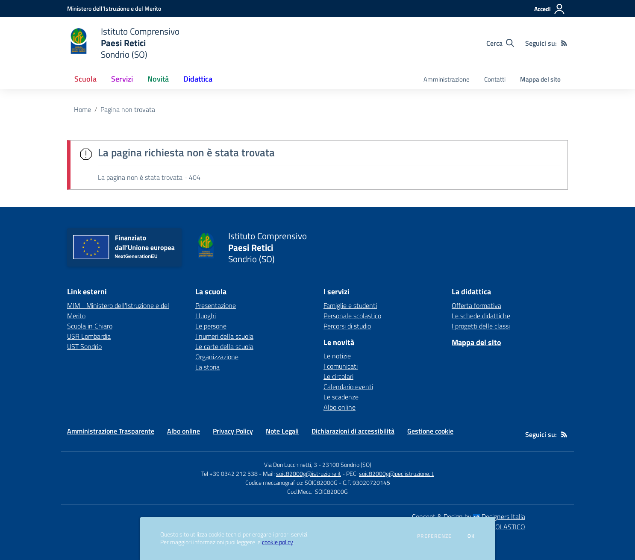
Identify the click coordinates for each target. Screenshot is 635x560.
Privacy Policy (233, 431)
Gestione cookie (430, 431)
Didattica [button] (197, 79)
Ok (471, 536)
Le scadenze (341, 397)
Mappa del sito (540, 79)
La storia (207, 367)
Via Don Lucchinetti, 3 (290, 464)
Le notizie (337, 356)
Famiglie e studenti (350, 305)
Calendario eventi (348, 386)
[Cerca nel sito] (500, 43)
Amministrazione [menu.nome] (446, 79)
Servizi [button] (122, 79)
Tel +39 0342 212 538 (229, 473)
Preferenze (434, 536)
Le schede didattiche (481, 316)
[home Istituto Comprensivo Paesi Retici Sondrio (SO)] (123, 43)
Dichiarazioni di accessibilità (353, 431)
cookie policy (277, 542)
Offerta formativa (476, 305)
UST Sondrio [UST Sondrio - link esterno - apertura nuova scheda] (84, 346)
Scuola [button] (85, 79)
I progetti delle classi (481, 326)
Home (82, 109)
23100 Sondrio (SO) (346, 464)
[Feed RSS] (564, 43)
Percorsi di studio (347, 326)
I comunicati (340, 366)
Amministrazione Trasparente (110, 431)
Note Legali (282, 431)
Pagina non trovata (127, 109)
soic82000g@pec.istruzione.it (396, 473)
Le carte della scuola (224, 346)
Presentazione (215, 305)
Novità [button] (158, 79)
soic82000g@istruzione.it (308, 473)
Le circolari (338, 376)
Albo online (339, 407)
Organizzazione (216, 357)
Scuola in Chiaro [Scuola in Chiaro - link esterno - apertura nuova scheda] (89, 326)
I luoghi (205, 316)
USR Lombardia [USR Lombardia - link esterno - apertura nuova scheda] (89, 336)
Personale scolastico (352, 316)
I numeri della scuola (224, 336)
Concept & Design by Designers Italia (468, 516)
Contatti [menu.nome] (495, 79)
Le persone (210, 326)
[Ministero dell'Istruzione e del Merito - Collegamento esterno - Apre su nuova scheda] (114, 8)
